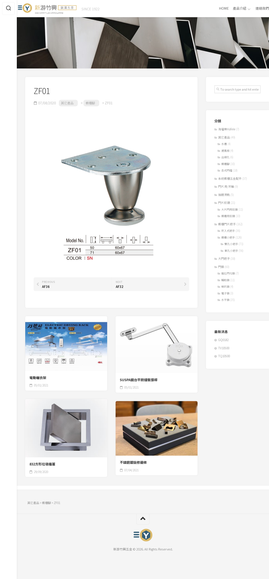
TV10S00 (223, 346)
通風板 (225, 149)
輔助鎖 (225, 278)
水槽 (224, 142)
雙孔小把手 (231, 242)
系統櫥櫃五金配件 (230, 177)
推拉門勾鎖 (228, 272)
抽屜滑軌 (224, 193)
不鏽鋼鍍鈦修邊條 (133, 460)
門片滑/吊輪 (226, 185)
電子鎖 (225, 292)
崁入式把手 (228, 229)
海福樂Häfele (226, 127)
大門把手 (224, 257)
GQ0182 (223, 338)
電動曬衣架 (37, 376)
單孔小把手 (231, 249)
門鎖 (221, 265)
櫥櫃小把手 (228, 236)
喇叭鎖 (225, 285)
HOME (215, 10)
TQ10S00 (224, 354)
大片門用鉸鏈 (229, 208)
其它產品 (224, 136)
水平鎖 (225, 298)
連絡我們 (254, 10)
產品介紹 (231, 10)
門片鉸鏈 (224, 201)
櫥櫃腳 (225, 162)
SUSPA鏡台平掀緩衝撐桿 (138, 378)
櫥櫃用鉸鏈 (228, 214)
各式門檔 (226, 169)
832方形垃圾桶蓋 (42, 462)
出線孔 (225, 156)
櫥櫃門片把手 (227, 222)
